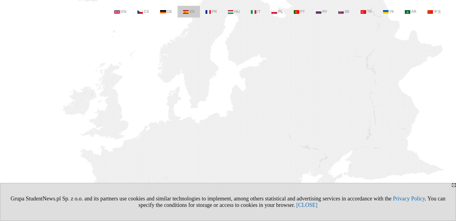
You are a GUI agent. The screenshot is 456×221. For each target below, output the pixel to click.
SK (344, 12)
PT (299, 12)
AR (410, 12)
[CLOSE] (306, 205)
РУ (321, 12)
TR (366, 12)
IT (256, 12)
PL (277, 12)
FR (211, 12)
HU (233, 12)
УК (388, 12)
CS (143, 12)
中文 (434, 12)
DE (166, 12)
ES (188, 12)
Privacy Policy (409, 199)
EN (120, 12)
